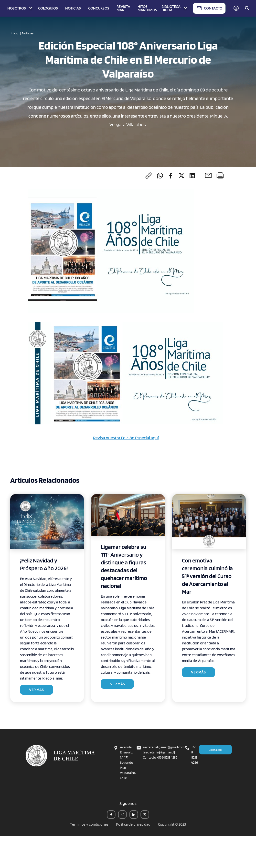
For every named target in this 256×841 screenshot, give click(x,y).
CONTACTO (209, 8)
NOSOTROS (20, 8)
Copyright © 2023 (172, 824)
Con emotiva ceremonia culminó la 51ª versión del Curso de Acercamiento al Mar (207, 576)
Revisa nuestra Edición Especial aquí (126, 437)
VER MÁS (36, 689)
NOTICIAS (73, 8)
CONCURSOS (98, 8)
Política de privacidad (133, 824)
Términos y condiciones (89, 824)
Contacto (215, 749)
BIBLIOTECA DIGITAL (174, 8)
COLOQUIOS (48, 8)
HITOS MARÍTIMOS (147, 8)
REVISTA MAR (123, 8)
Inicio (14, 33)
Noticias (27, 33)
